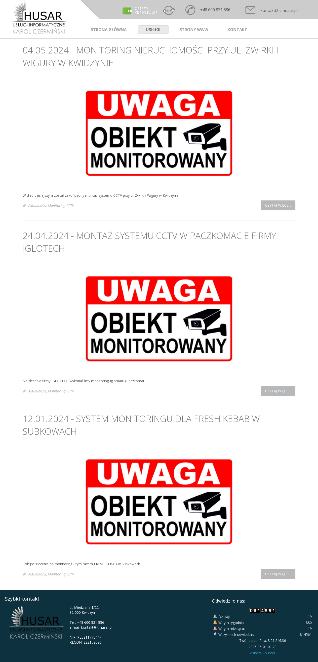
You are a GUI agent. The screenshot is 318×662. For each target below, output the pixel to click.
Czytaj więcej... (278, 205)
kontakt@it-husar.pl (279, 10)
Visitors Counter (262, 653)
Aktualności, (38, 205)
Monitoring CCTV (61, 205)
